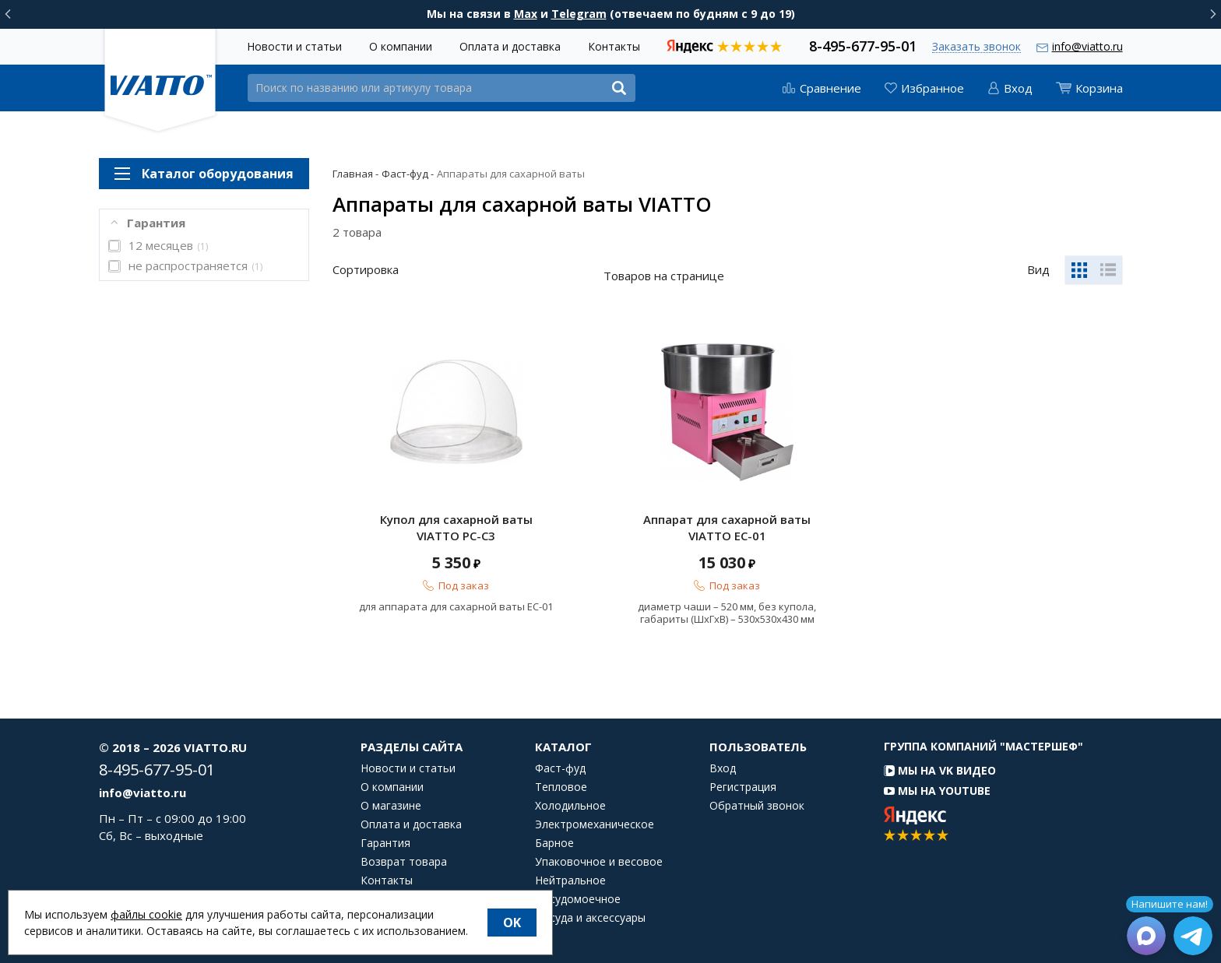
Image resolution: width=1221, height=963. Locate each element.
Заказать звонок (976, 47)
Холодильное (570, 805)
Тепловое (561, 787)
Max (525, 13)
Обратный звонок (756, 805)
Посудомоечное (578, 899)
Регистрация (742, 787)
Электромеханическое (594, 824)
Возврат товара (404, 861)
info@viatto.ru (1087, 46)
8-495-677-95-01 (863, 45)
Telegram (579, 13)
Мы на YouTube (937, 790)
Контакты (614, 46)
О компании (400, 46)
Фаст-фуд (560, 768)
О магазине (391, 805)
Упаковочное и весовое (599, 861)
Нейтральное (570, 880)
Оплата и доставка (510, 46)
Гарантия (385, 843)
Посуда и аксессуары (590, 917)
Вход (722, 768)
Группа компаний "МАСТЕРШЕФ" (983, 746)
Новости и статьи (294, 46)
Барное (554, 843)
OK (512, 922)
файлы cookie (146, 914)
